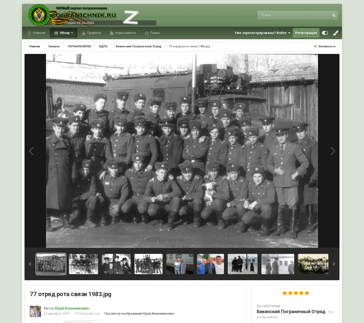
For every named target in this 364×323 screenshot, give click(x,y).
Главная (38, 33)
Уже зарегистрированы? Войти (262, 33)
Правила (93, 33)
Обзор (65, 33)
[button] (30, 264)
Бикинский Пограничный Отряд (291, 311)
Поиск (154, 33)
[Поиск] (284, 15)
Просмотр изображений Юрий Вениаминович (139, 313)
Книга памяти (125, 33)
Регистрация (306, 33)
